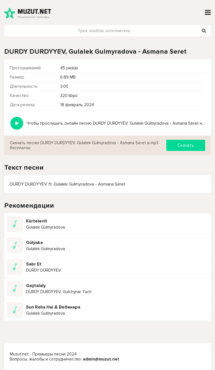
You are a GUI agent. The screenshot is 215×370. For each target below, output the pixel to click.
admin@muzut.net (101, 359)
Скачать (185, 145)
